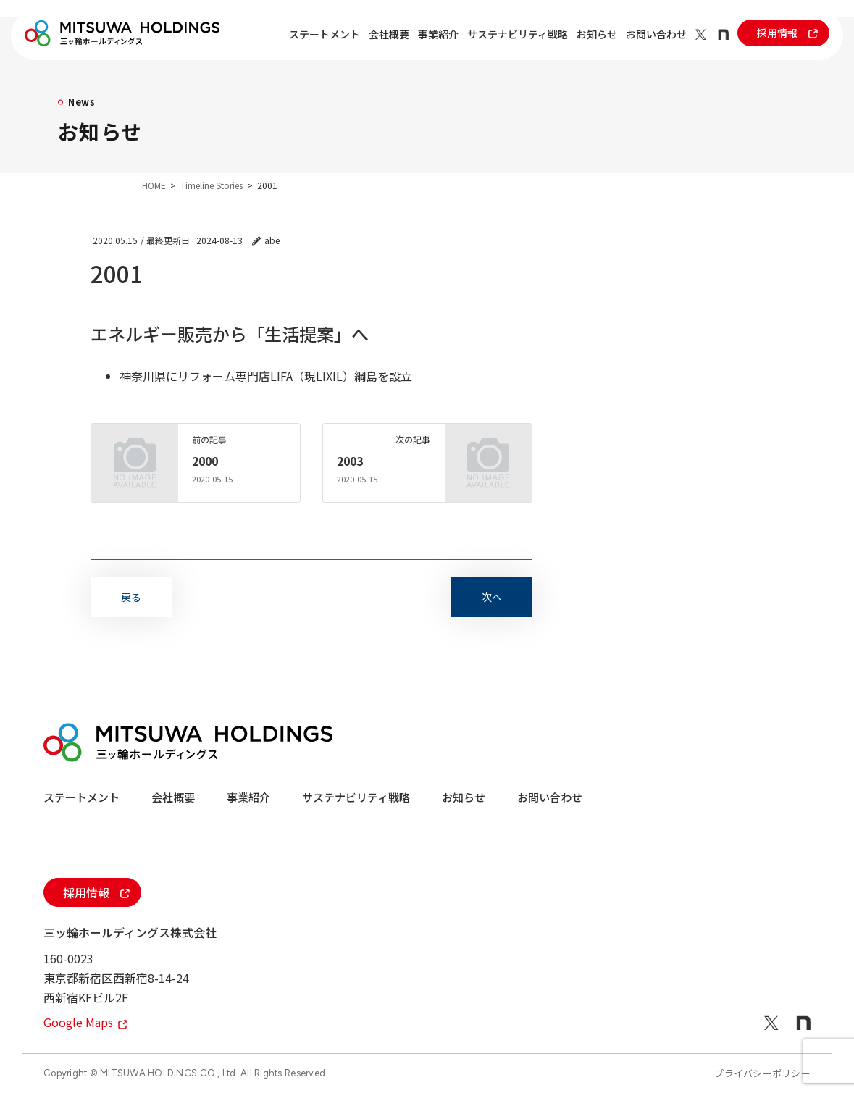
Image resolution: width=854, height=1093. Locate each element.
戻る (131, 597)
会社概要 (389, 34)
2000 (205, 460)
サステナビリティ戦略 (517, 34)
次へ (492, 597)
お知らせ (597, 34)
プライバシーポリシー (762, 1073)
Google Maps (85, 1022)
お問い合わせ (656, 34)
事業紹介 (438, 34)
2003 (350, 460)
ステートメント (324, 34)
